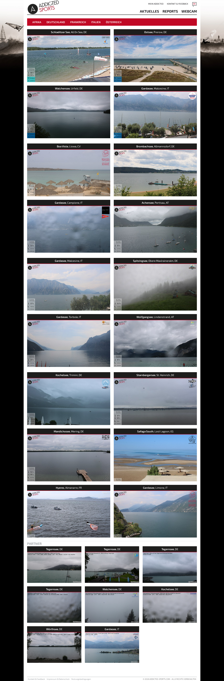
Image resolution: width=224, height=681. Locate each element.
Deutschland (56, 22)
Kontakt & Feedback (177, 3)
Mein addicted (155, 3)
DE (194, 3)
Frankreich (78, 22)
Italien (96, 22)
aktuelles (149, 11)
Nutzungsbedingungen (81, 679)
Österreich (113, 22)
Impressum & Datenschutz (58, 679)
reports (170, 11)
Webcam (189, 11)
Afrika (36, 22)
